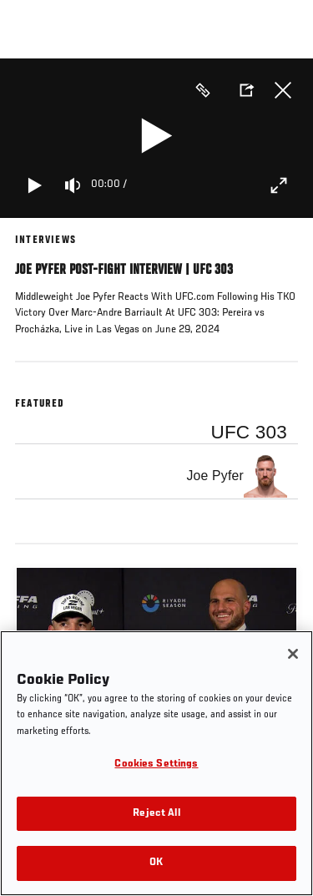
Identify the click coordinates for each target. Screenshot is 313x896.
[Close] (293, 653)
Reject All (156, 813)
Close (283, 90)
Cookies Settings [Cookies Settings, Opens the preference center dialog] (156, 764)
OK (156, 863)
